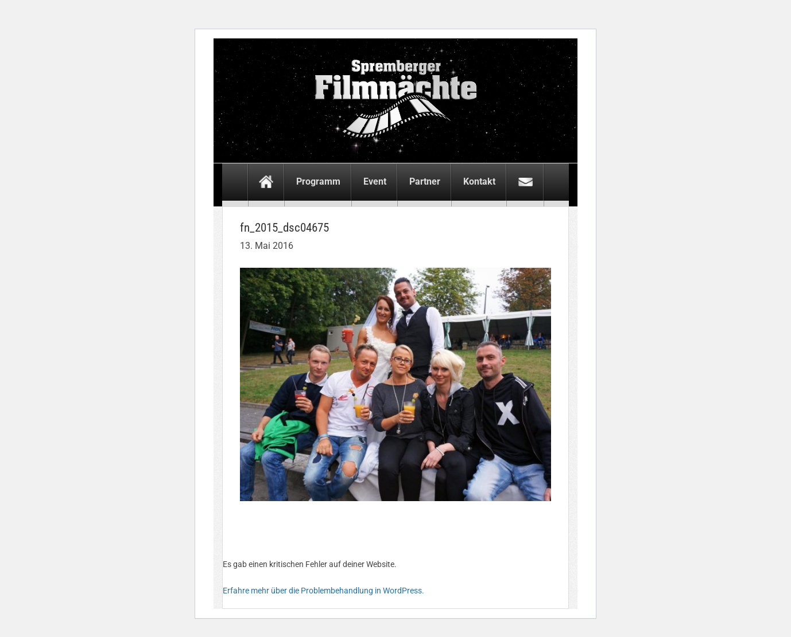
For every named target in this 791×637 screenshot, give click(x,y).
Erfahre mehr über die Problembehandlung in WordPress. (323, 590)
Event (374, 181)
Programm (318, 181)
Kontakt (479, 181)
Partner (424, 181)
